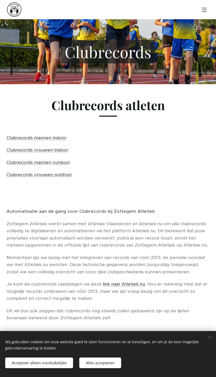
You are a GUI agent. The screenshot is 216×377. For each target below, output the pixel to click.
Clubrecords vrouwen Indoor (37, 150)
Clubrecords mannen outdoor (38, 162)
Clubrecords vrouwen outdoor (39, 174)
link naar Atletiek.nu (124, 284)
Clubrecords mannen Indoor (36, 138)
